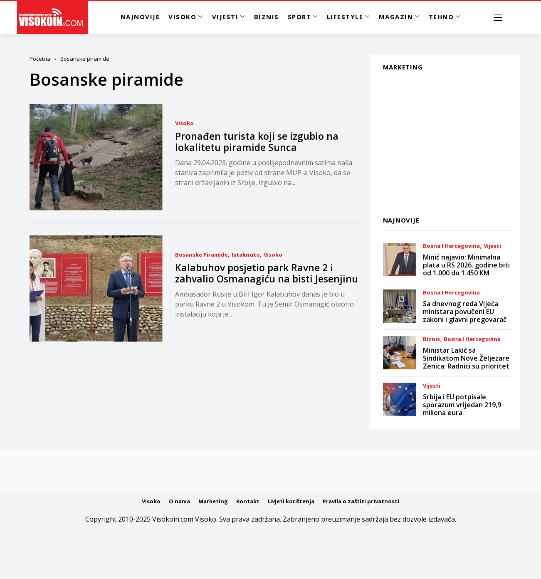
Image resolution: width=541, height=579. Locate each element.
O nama (179, 501)
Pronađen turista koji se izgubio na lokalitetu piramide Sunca (256, 141)
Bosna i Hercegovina (451, 246)
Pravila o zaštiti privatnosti (361, 501)
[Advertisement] (441, 142)
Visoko (184, 123)
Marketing (213, 501)
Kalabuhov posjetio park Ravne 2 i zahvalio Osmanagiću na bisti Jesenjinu (266, 273)
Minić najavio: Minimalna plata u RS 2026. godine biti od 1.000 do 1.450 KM (466, 264)
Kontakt (247, 501)
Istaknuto (246, 255)
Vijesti (492, 246)
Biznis (431, 339)
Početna (40, 58)
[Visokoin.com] (52, 17)
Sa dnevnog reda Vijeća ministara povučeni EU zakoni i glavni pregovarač (464, 311)
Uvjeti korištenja (291, 501)
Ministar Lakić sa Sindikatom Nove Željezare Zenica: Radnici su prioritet (466, 358)
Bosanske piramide (201, 255)
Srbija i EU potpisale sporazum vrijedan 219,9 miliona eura (462, 404)
